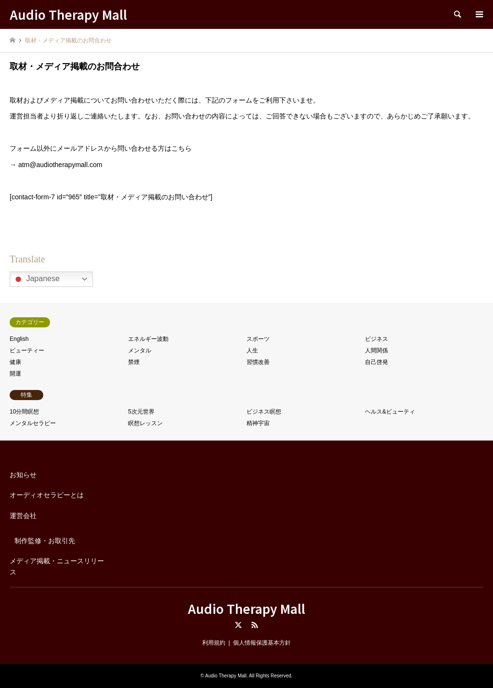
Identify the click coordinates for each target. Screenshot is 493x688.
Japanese (36, 279)
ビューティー (27, 350)
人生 (252, 350)
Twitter (238, 625)
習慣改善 (258, 362)
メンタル (139, 350)
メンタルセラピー (33, 423)
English (19, 339)
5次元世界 (141, 411)
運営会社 (23, 515)
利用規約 (213, 642)
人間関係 (376, 350)
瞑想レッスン (145, 423)
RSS (254, 625)
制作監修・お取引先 (44, 541)
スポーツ (258, 339)
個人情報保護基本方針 (262, 642)
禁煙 (134, 362)
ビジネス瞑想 (263, 411)
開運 (15, 373)
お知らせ (23, 475)
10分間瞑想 (24, 411)
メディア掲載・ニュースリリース (57, 566)
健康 (15, 362)
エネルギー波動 (148, 339)
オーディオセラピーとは (47, 495)
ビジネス (376, 339)
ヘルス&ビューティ (390, 411)
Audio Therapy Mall (246, 608)
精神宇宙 (258, 423)
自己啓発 (376, 362)
